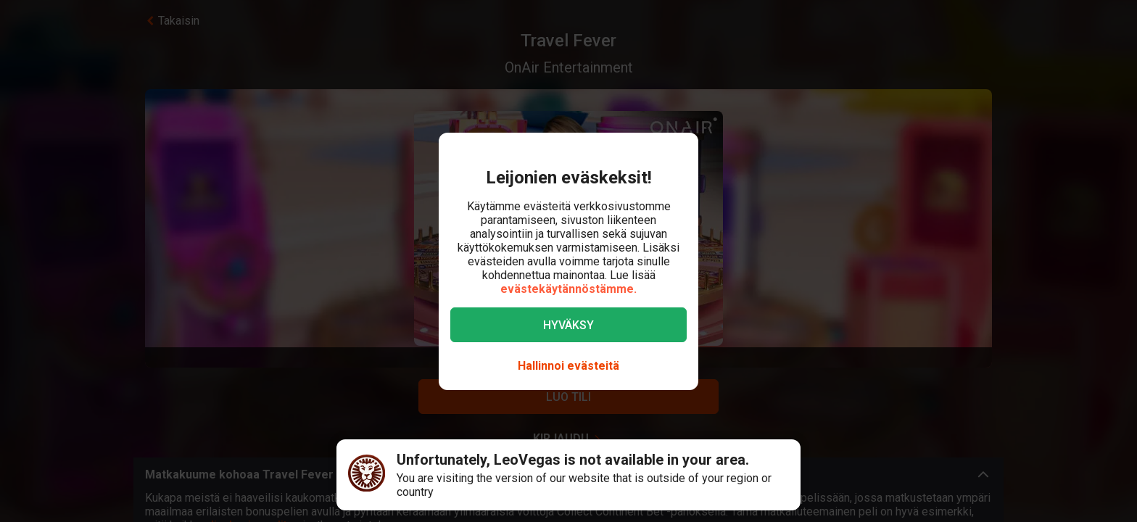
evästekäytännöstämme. (568, 289)
